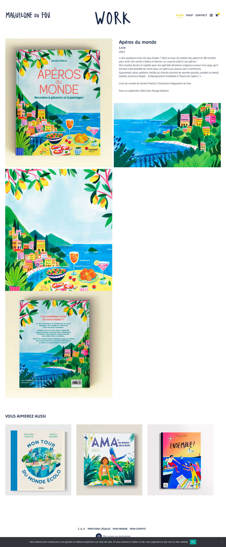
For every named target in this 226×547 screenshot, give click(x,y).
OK (193, 542)
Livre (122, 47)
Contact (201, 15)
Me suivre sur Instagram (211, 15)
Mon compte (138, 529)
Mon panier (120, 529)
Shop (189, 15)
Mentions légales (99, 529)
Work (180, 15)
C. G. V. (81, 529)
